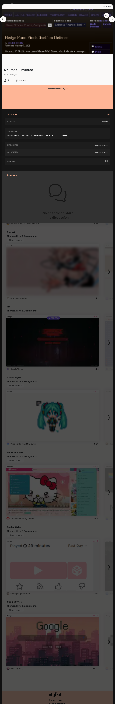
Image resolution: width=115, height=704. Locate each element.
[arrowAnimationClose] (3, 19)
